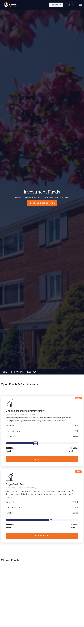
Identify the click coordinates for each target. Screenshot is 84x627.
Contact (56, 5)
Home (4, 372)
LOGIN (71, 5)
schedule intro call (42, 203)
